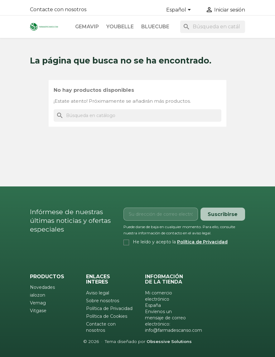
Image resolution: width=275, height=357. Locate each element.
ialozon (37, 295)
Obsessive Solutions (169, 341)
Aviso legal (97, 293)
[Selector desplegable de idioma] (179, 10)
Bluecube (155, 27)
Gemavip (87, 27)
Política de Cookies (106, 316)
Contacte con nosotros (58, 9)
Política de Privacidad (202, 242)
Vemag (38, 303)
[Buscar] (212, 27)
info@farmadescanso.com (173, 330)
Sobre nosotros (102, 300)
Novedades (42, 287)
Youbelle (120, 27)
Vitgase (38, 310)
